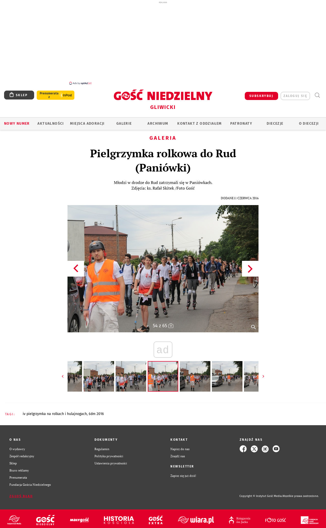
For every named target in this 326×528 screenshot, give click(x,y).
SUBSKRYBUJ (261, 93)
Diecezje (275, 121)
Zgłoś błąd (21, 493)
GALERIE (124, 121)
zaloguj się (295, 93)
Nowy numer (17, 121)
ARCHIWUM (157, 121)
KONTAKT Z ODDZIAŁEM (199, 121)
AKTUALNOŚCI (50, 121)
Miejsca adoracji (87, 121)
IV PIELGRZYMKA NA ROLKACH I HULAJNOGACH (55, 411)
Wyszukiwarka (317, 92)
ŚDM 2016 (96, 411)
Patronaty (241, 121)
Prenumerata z (49, 92)
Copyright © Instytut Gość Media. (260, 493)
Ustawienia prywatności (110, 460)
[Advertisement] (163, 42)
